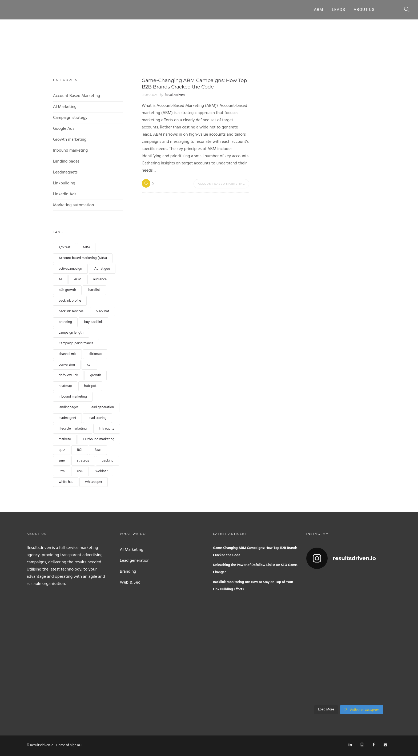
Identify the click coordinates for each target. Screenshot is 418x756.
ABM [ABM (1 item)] (86, 247)
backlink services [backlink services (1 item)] (71, 311)
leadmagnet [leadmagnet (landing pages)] (67, 418)
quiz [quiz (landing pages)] (62, 450)
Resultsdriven (174, 95)
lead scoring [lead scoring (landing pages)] (97, 418)
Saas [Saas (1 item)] (98, 450)
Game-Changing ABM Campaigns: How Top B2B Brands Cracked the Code (255, 551)
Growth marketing (69, 139)
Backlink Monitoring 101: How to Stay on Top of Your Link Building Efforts (253, 585)
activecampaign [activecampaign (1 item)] (70, 269)
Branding (128, 571)
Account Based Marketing (76, 95)
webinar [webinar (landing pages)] (101, 471)
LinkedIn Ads (65, 194)
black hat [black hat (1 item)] (102, 311)
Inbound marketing (70, 150)
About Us (364, 9)
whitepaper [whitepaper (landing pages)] (93, 482)
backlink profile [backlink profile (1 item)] (70, 301)
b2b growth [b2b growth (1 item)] (67, 290)
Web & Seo (130, 582)
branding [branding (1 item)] (65, 322)
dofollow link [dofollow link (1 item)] (68, 375)
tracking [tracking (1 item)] (108, 460)
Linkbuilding (64, 183)
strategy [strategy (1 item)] (83, 460)
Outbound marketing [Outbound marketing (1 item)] (98, 439)
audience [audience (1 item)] (100, 279)
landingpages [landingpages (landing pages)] (68, 407)
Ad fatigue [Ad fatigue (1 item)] (102, 269)
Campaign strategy (70, 117)
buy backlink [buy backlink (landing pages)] (93, 322)
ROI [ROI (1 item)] (79, 450)
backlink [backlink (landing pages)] (94, 290)
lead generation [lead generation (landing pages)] (102, 407)
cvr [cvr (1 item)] (89, 364)
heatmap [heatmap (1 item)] (65, 386)
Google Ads (63, 128)
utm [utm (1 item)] (62, 471)
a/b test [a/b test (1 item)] (64, 247)
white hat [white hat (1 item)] (66, 482)
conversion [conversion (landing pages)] (67, 364)
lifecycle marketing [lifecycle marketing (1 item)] (73, 428)
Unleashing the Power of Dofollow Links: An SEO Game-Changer (255, 568)
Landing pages (66, 161)
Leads (338, 9)
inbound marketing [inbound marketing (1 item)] (73, 396)
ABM (318, 9)
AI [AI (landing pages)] (60, 279)
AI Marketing (65, 106)
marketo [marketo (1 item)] (65, 439)
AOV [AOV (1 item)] (77, 279)
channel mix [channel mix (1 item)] (67, 354)
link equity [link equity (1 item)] (106, 428)
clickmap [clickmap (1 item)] (95, 354)
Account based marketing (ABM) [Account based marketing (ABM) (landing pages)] (83, 258)
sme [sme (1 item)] (62, 460)
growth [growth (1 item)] (95, 375)
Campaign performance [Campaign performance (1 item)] (76, 343)
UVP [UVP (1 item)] (80, 471)
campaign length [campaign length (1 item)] (71, 332)
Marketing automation (73, 205)
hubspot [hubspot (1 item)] (90, 386)
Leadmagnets (65, 172)
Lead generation (135, 560)
